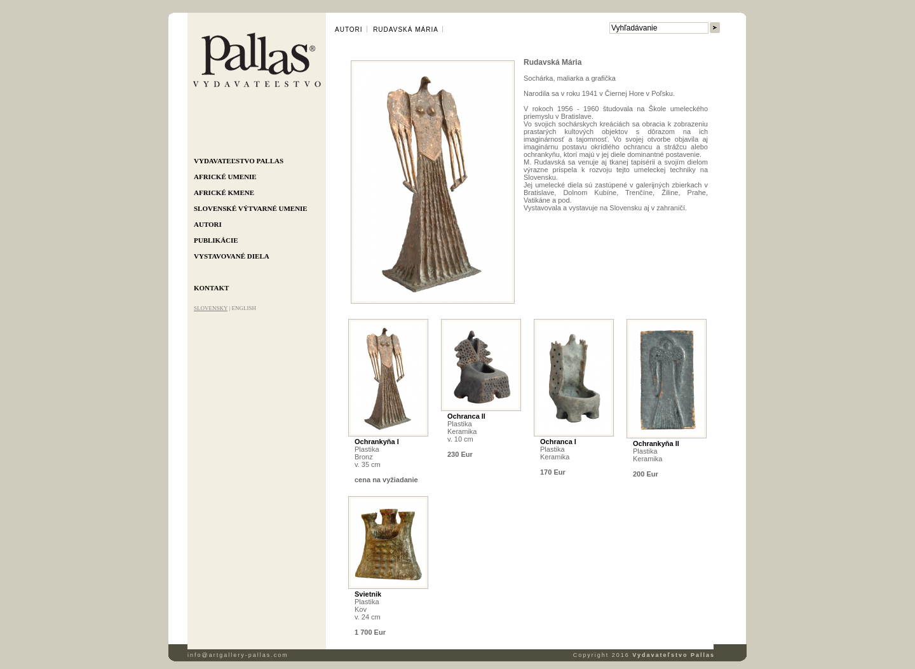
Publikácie (216, 240)
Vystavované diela (231, 256)
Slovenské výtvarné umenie (251, 208)
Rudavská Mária (405, 29)
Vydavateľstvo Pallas (238, 161)
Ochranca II (466, 416)
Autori (208, 224)
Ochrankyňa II (656, 443)
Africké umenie (225, 176)
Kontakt (211, 288)
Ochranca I (558, 441)
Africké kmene (224, 192)
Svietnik (368, 594)
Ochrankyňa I (377, 441)
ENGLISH (243, 308)
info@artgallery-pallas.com (237, 655)
